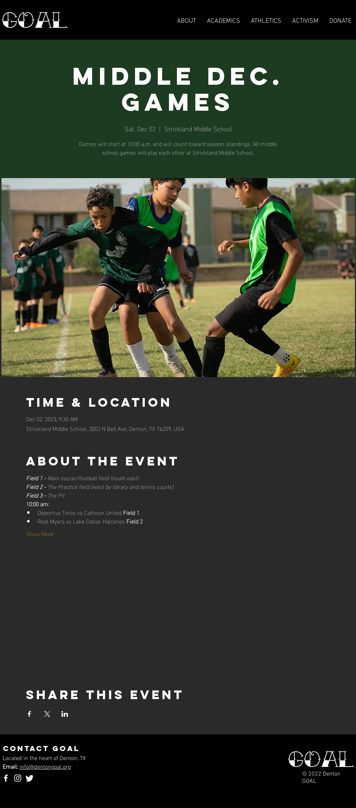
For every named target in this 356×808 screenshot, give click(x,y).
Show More (40, 534)
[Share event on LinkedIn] (64, 714)
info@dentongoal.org (45, 767)
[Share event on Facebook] (29, 714)
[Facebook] (5, 778)
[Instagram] (17, 778)
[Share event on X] (47, 714)
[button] (266, 21)
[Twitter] (29, 778)
